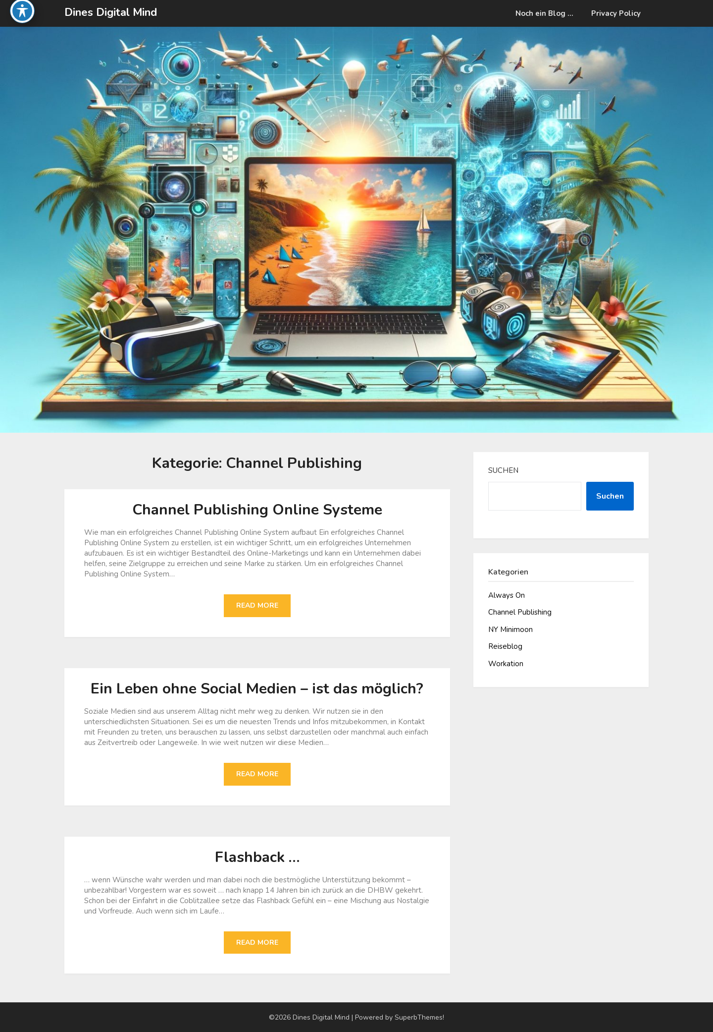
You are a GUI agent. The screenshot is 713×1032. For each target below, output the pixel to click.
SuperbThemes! (419, 1017)
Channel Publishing (520, 612)
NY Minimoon (510, 629)
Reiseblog (505, 646)
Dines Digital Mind (110, 12)
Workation (505, 664)
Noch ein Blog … (544, 13)
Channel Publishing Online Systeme (257, 510)
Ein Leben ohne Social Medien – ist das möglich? (257, 689)
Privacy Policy (616, 13)
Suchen (503, 470)
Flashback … (257, 857)
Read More (257, 605)
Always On (506, 595)
